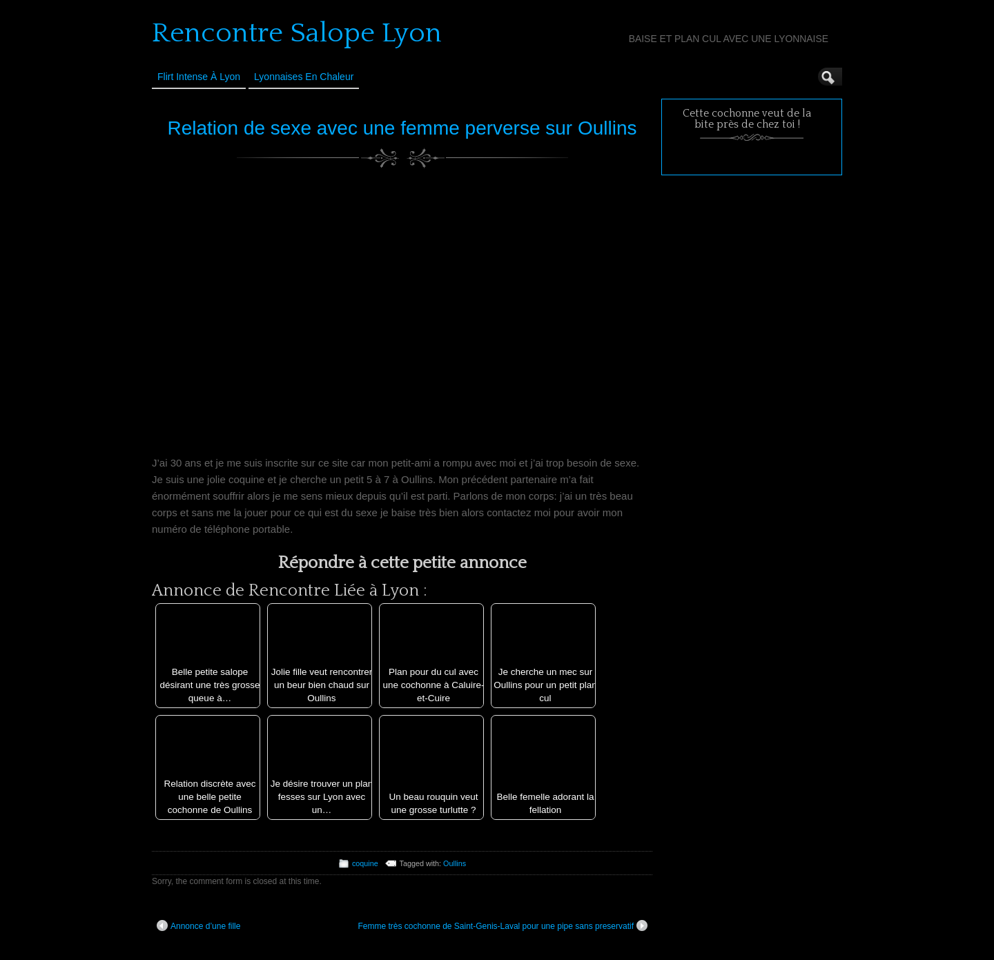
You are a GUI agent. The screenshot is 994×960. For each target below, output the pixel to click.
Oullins (454, 863)
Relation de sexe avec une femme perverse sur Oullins (401, 128)
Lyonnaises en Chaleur (303, 76)
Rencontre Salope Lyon (297, 33)
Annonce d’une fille (198, 925)
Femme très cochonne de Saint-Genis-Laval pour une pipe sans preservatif (502, 925)
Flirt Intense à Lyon (198, 76)
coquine (365, 863)
